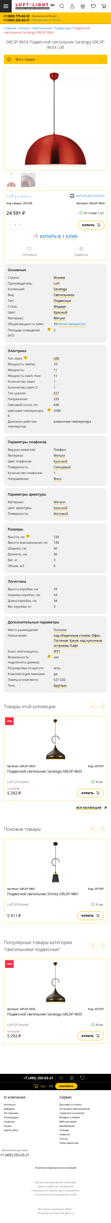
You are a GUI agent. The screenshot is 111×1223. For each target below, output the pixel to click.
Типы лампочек (69, 1143)
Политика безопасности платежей (55, 1167)
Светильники (42, 28)
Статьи (63, 1138)
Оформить (66, 1086)
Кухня (73, 640)
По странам (11, 1113)
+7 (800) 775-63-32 (16, 16)
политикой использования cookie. (56, 1194)
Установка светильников (74, 1108)
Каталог (24, 28)
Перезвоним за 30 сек (45, 20)
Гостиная (61, 640)
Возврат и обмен (69, 1117)
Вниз (57, 479)
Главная (10, 28)
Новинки (9, 1121)
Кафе (74, 645)
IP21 (57, 651)
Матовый (61, 514)
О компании (14, 1097)
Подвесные (62, 28)
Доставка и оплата (70, 1104)
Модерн (60, 306)
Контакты (10, 1104)
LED (56, 358)
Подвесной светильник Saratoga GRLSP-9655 (44, 771)
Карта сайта (11, 1130)
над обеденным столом (72, 635)
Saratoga (60, 289)
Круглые (60, 685)
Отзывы (64, 1130)
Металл (59, 318)
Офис (96, 635)
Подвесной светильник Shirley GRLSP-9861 (43, 894)
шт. (40, 1086)
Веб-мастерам (68, 1121)
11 (55, 370)
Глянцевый (62, 467)
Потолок (60, 630)
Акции (7, 1126)
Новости (64, 1134)
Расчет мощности (72, 324)
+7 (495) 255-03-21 (16, 20)
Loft (10, 196)
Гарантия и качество (71, 1113)
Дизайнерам (67, 1126)
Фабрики (9, 1108)
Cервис (65, 1097)
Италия (23, 196)
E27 (56, 393)
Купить (91, 225)
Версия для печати (87, 196)
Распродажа (11, 1117)
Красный (60, 312)
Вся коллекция (91, 807)
